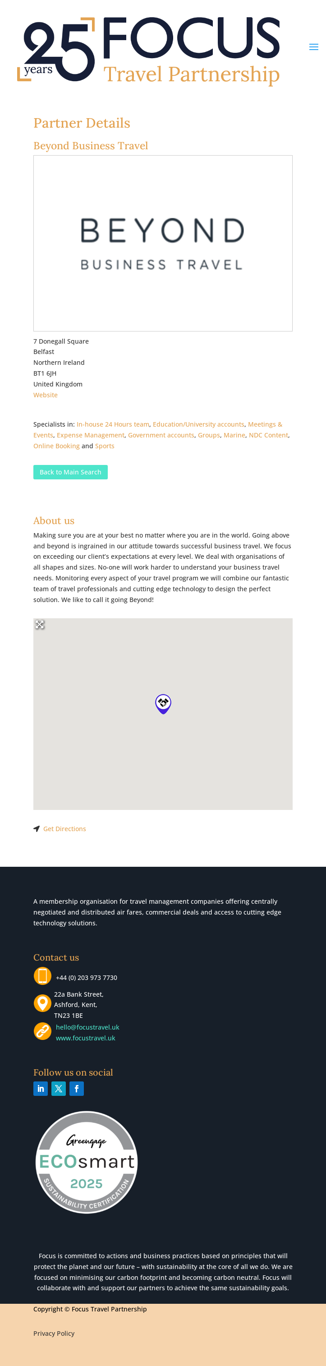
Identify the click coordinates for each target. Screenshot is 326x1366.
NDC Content (268, 435)
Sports (105, 446)
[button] (163, 704)
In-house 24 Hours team (113, 424)
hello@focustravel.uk (89, 1027)
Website (45, 395)
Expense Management (90, 435)
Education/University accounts (198, 424)
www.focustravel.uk (83, 1038)
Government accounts (161, 435)
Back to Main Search (70, 472)
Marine (234, 435)
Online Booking (56, 446)
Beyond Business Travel (90, 145)
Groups (209, 435)
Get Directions (64, 828)
